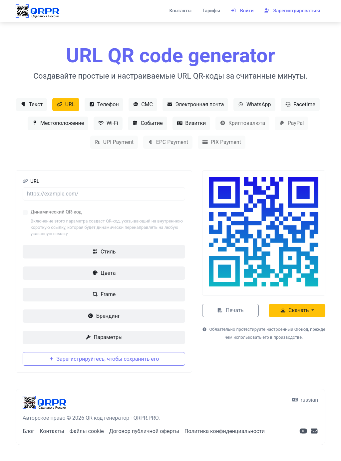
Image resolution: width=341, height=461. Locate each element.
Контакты (180, 11)
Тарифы (211, 11)
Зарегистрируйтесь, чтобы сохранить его (104, 359)
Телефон (104, 104)
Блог (28, 431)
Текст (31, 104)
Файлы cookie (87, 431)
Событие (147, 123)
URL (66, 104)
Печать (230, 310)
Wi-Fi (108, 123)
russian (305, 400)
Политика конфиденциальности (224, 431)
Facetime (300, 104)
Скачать (295, 310)
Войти (242, 11)
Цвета (104, 273)
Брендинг (104, 316)
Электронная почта (195, 104)
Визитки (191, 123)
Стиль (104, 251)
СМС (143, 104)
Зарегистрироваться (292, 11)
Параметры (104, 337)
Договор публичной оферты (144, 431)
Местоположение (58, 123)
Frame (104, 294)
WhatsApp (254, 104)
